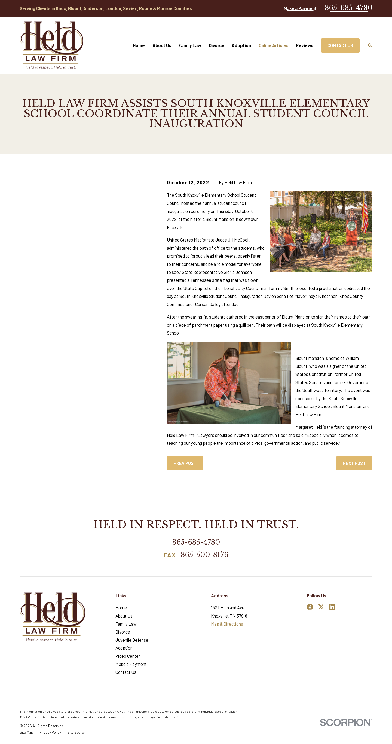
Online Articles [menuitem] (274, 45)
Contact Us (340, 45)
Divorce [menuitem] (216, 45)
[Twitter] (321, 607)
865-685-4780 (348, 7)
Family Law (126, 623)
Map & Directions (227, 623)
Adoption (124, 647)
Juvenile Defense (131, 640)
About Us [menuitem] (161, 45)
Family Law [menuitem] (190, 45)
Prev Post (185, 463)
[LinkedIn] (332, 607)
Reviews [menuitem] (304, 45)
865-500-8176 (204, 555)
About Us (124, 615)
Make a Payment (300, 8)
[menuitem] (26, 732)
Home (121, 607)
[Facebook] (310, 607)
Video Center (127, 656)
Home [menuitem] (139, 45)
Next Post (354, 463)
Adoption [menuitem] (241, 45)
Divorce (122, 631)
